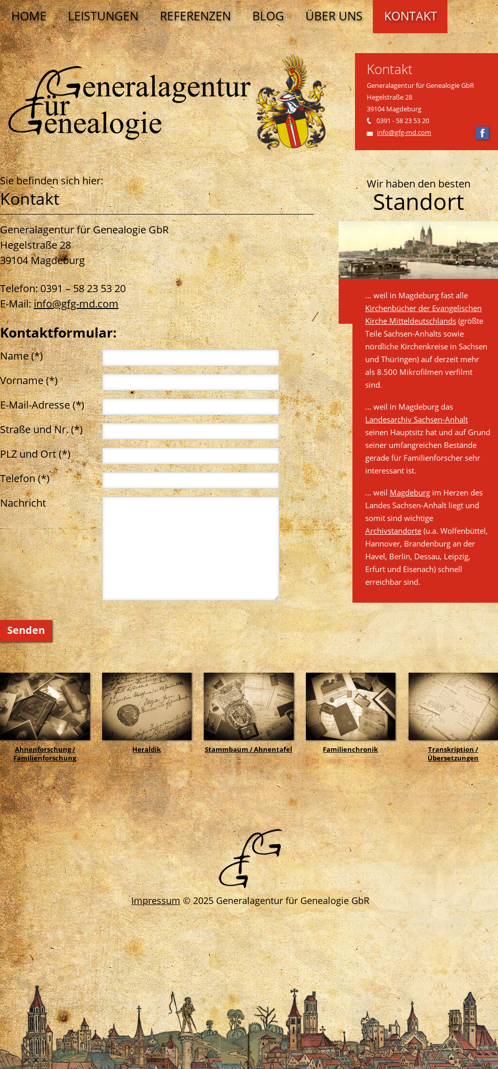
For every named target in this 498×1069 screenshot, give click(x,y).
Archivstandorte (393, 531)
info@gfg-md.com (404, 132)
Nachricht (23, 503)
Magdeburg (410, 492)
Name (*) (21, 356)
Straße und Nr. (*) (41, 429)
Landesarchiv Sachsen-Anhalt (416, 419)
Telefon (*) (25, 478)
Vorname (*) (29, 380)
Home (28, 16)
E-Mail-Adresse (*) (42, 405)
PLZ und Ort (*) (35, 454)
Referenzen (195, 16)
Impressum (155, 900)
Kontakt (410, 16)
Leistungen (103, 16)
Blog (268, 16)
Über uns (334, 16)
